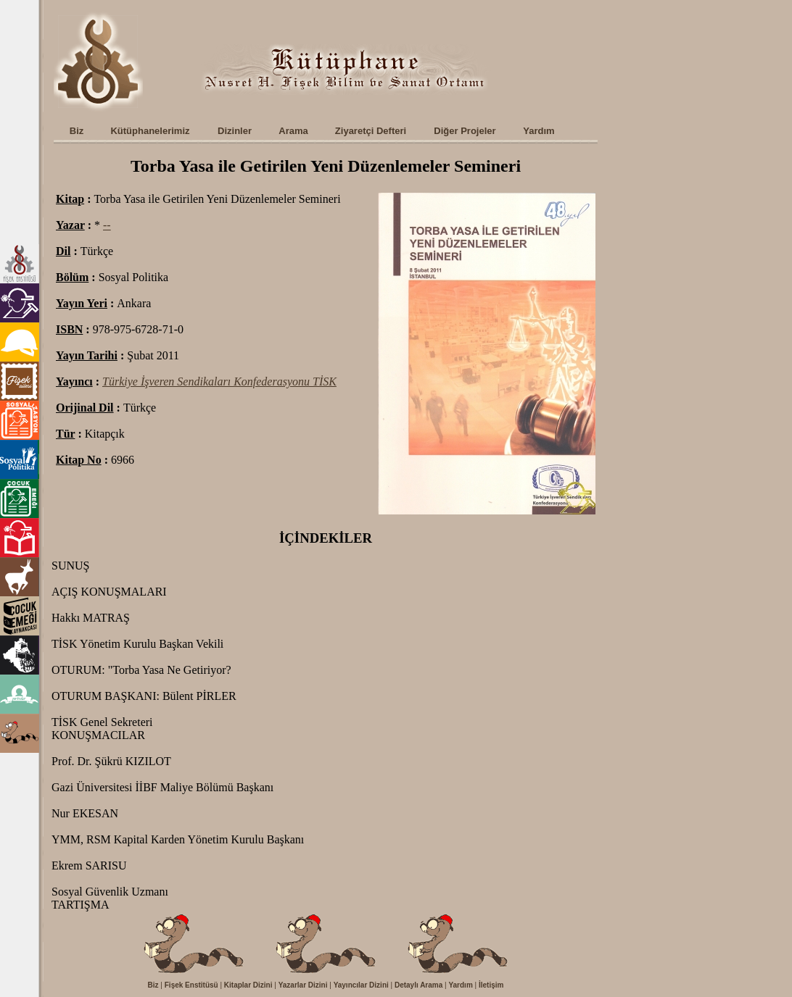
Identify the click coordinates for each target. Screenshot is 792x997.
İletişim (491, 985)
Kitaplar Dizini (248, 985)
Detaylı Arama (418, 985)
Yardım (460, 985)
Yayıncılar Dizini (361, 985)
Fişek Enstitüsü (191, 985)
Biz (153, 985)
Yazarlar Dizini (303, 985)
